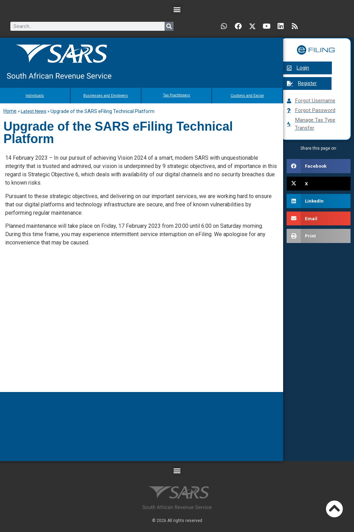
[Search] (169, 26)
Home (10, 111)
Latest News (33, 111)
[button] (177, 9)
